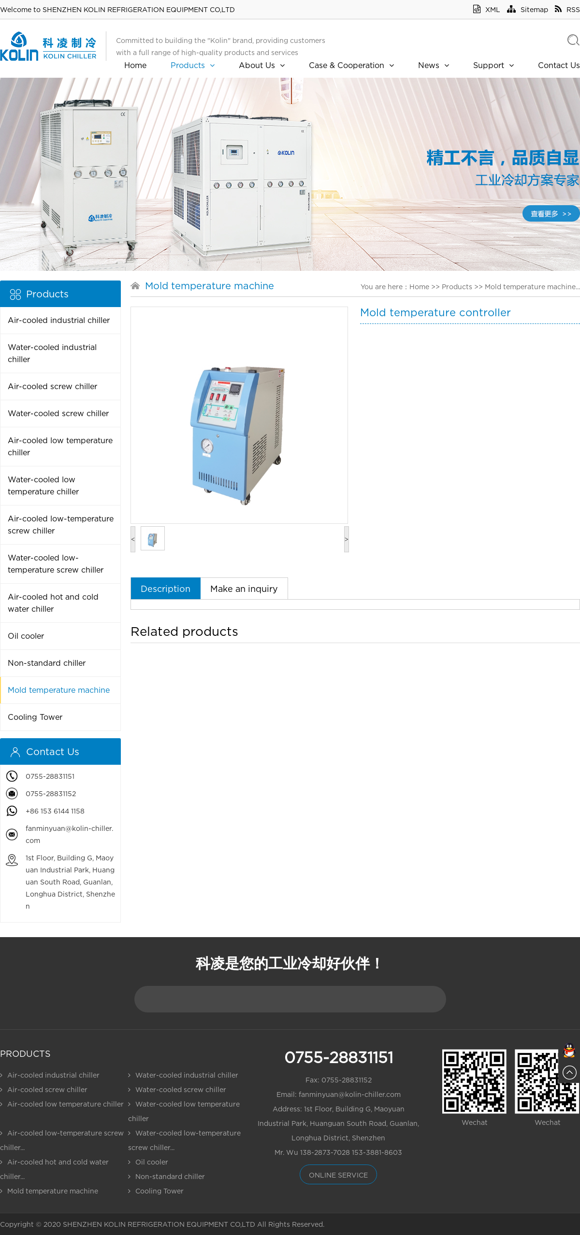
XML (486, 9)
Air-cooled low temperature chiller (60, 446)
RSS (567, 9)
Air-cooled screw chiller (52, 386)
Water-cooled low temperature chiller (43, 485)
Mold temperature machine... (532, 286)
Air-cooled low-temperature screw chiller (61, 524)
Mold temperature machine (59, 690)
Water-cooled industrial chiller (52, 353)
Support (493, 65)
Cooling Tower (35, 717)
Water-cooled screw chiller (58, 413)
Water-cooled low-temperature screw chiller (55, 563)
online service (338, 1175)
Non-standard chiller (47, 663)
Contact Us (559, 65)
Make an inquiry (244, 588)
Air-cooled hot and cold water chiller (53, 602)
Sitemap (527, 9)
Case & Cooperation (351, 65)
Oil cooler (26, 636)
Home (135, 65)
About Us (262, 65)
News (433, 65)
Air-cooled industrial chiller (59, 320)
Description (165, 588)
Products (193, 65)
